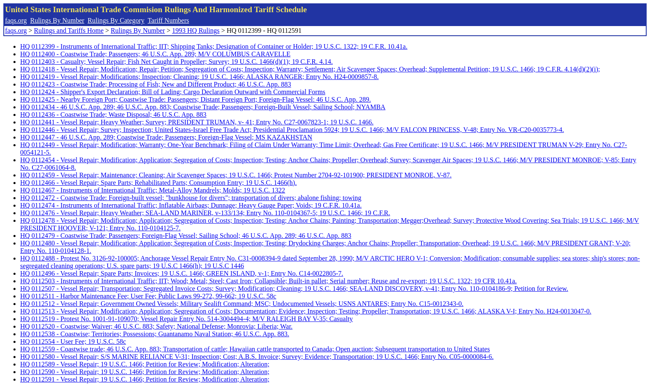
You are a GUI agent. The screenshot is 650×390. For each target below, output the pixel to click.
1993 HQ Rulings (196, 30)
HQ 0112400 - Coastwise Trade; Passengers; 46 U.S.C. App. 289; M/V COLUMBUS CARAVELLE (155, 54)
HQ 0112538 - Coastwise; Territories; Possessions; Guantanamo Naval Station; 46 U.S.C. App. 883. (154, 333)
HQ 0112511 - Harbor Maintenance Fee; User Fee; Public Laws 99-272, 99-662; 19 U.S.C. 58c (148, 296)
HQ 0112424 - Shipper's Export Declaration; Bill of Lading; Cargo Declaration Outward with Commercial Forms (172, 91)
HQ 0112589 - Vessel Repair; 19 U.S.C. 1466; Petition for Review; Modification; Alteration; (144, 364)
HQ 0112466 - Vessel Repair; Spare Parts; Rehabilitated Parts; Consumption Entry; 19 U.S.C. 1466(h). (158, 182)
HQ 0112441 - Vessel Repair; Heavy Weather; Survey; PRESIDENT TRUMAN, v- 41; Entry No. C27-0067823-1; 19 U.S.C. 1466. (197, 122)
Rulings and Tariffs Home (69, 30)
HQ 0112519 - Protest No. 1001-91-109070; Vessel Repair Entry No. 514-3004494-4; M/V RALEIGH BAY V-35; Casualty (186, 318)
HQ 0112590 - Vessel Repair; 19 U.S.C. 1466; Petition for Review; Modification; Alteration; (144, 371)
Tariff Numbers (168, 20)
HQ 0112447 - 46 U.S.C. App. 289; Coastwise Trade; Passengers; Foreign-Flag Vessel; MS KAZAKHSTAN (166, 137)
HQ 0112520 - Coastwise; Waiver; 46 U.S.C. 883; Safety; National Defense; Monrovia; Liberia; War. (156, 326)
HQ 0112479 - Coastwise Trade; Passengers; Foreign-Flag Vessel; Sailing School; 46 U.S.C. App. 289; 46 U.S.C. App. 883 (185, 235)
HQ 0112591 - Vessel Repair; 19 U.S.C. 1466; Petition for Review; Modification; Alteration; (144, 379)
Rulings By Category (116, 20)
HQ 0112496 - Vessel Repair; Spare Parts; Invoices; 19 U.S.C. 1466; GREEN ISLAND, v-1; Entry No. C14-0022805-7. (181, 273)
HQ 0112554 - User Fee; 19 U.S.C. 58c (73, 341)
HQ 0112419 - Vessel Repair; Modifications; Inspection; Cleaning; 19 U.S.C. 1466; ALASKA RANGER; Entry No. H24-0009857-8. (199, 76)
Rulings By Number (57, 20)
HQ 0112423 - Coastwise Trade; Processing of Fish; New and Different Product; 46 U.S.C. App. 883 (155, 84)
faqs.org (16, 20)
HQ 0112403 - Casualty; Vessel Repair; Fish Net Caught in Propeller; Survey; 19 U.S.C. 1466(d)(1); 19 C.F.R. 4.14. (176, 61)
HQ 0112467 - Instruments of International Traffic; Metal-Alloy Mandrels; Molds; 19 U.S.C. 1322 (152, 190)
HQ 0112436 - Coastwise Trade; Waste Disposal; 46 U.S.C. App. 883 (113, 114)
